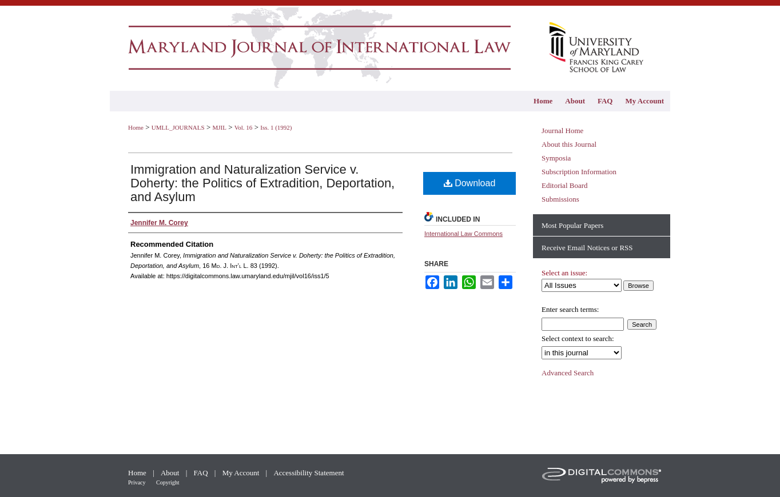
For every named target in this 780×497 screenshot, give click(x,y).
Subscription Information (579, 171)
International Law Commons (463, 233)
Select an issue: (564, 272)
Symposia (556, 158)
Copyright (168, 482)
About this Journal (569, 144)
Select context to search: (578, 338)
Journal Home (562, 130)
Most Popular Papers (572, 225)
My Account (241, 472)
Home (136, 127)
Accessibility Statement (308, 472)
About (171, 472)
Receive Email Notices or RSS (587, 247)
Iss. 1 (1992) (276, 127)
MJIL (219, 127)
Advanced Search (568, 372)
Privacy (137, 482)
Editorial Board (565, 185)
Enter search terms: (570, 309)
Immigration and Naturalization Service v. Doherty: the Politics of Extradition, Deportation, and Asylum (262, 183)
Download (470, 183)
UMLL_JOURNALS (178, 127)
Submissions (560, 199)
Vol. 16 (243, 127)
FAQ (202, 472)
